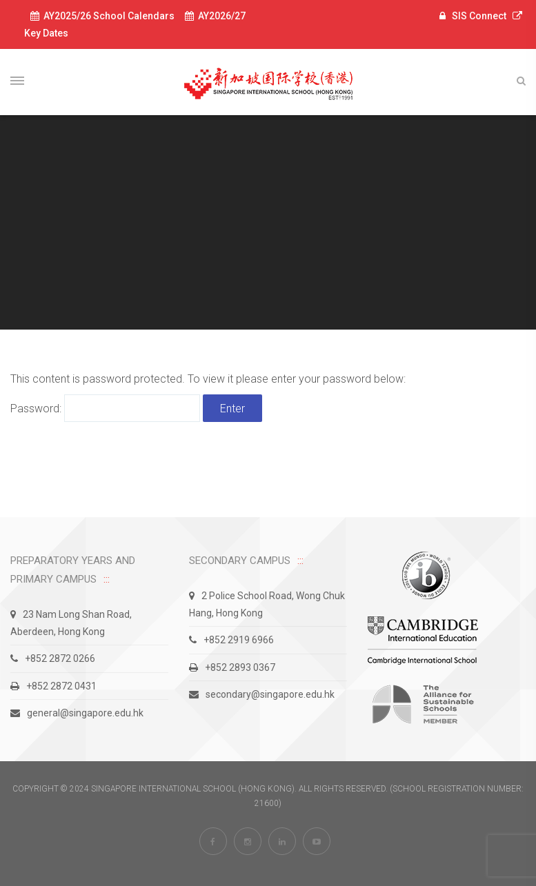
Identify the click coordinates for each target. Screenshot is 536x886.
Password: (105, 408)
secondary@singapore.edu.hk (262, 694)
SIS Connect (479, 15)
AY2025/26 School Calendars (102, 15)
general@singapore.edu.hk (76, 712)
